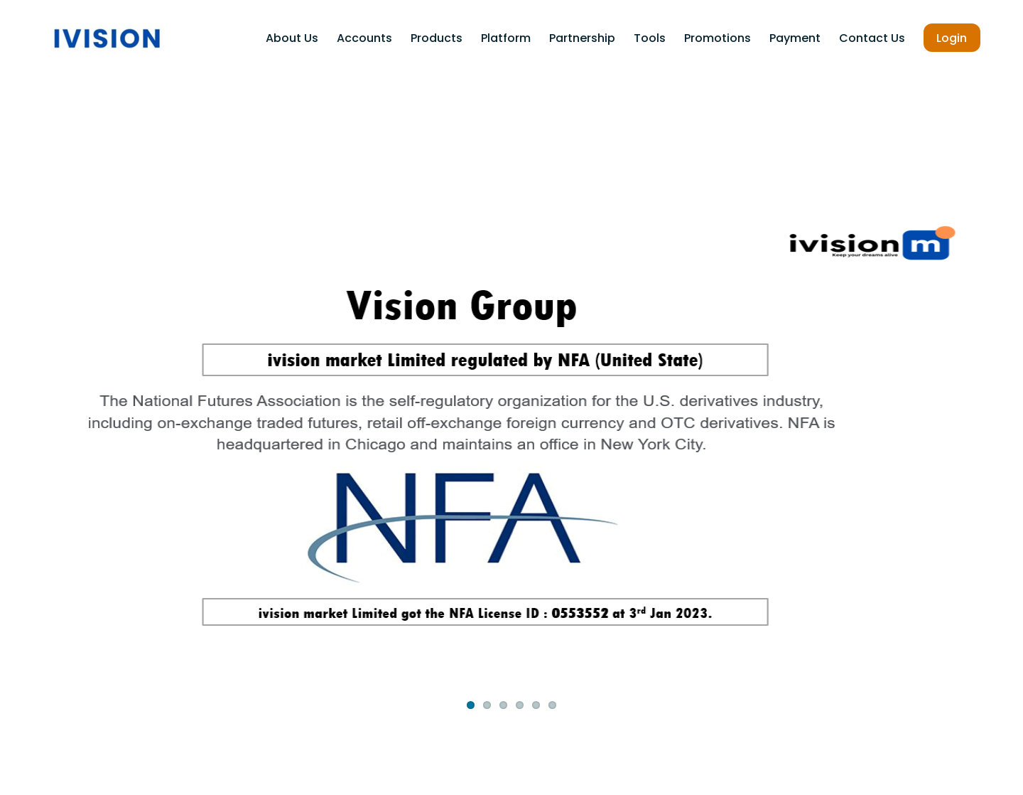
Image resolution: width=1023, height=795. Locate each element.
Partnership (582, 38)
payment (795, 38)
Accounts (364, 38)
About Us (292, 38)
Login (951, 38)
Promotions (717, 38)
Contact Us (872, 38)
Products (436, 38)
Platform (506, 38)
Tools (650, 38)
